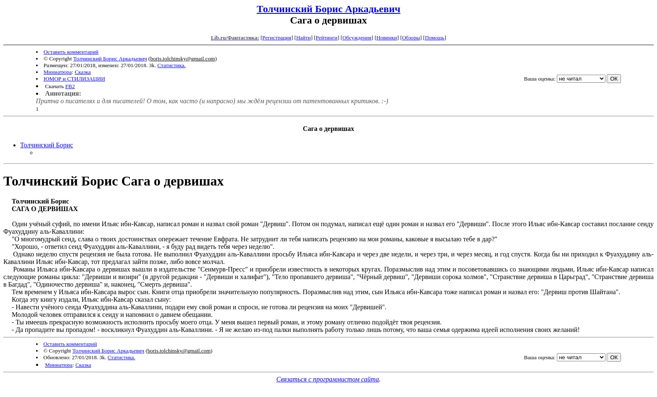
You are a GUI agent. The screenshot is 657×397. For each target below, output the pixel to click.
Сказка (83, 72)
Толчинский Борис (46, 145)
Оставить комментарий (71, 52)
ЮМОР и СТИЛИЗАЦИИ (74, 79)
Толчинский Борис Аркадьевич (328, 8)
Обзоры (411, 37)
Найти (303, 37)
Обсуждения (356, 37)
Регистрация (276, 37)
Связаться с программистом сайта (328, 379)
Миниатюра (58, 72)
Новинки (386, 37)
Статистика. (172, 65)
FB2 (70, 86)
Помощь (434, 37)
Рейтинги (327, 37)
